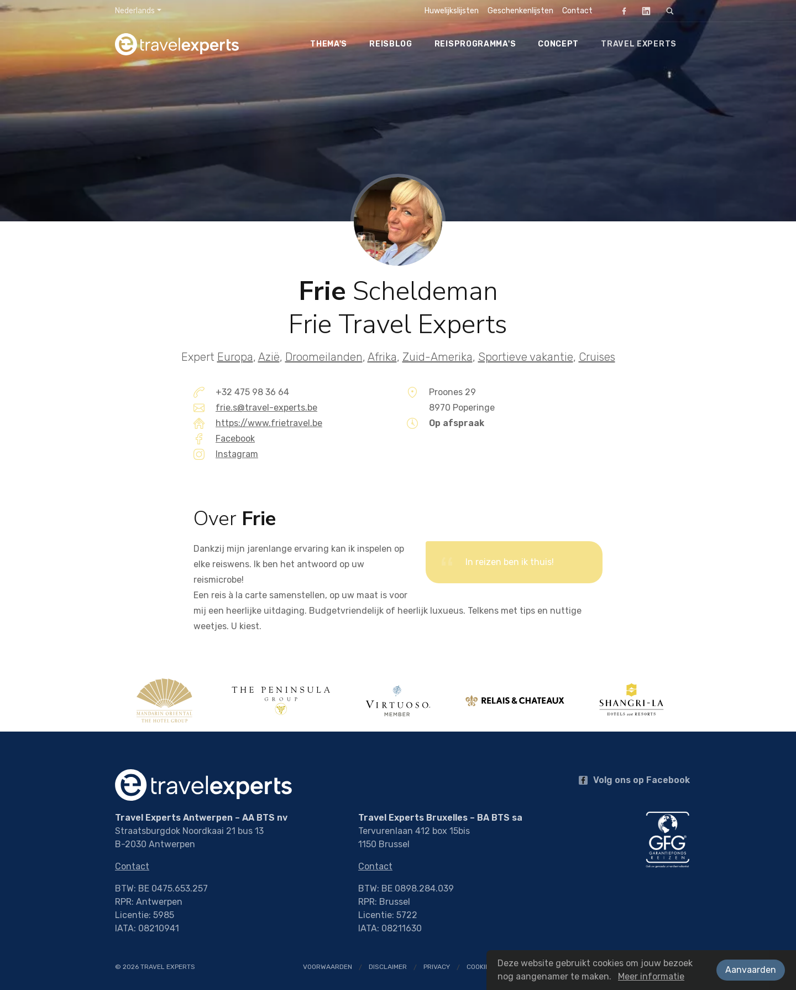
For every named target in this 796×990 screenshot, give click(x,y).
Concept (558, 44)
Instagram (237, 454)
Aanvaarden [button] (750, 970)
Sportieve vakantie (525, 357)
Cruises (597, 357)
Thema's (328, 44)
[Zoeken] (670, 11)
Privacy (436, 967)
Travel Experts (639, 44)
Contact (577, 10)
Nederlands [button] (135, 10)
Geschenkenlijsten (520, 10)
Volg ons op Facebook (634, 780)
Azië (269, 357)
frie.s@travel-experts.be (266, 407)
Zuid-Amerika (437, 357)
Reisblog (390, 44)
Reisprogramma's (475, 44)
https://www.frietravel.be (269, 423)
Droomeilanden (324, 357)
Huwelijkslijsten (452, 10)
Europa (235, 357)
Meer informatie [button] (651, 976)
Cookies (480, 967)
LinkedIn (643, 10)
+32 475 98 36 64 (252, 392)
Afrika (382, 357)
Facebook (621, 10)
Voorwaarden (327, 967)
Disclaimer (388, 967)
